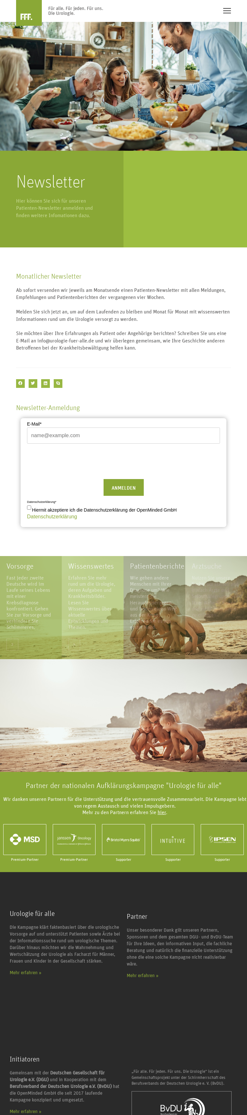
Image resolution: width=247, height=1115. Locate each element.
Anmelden (124, 488)
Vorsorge (19, 566)
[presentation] (76, 460)
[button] (20, 383)
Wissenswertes (91, 566)
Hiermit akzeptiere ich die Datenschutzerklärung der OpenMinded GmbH (104, 510)
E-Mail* (34, 424)
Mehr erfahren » (25, 972)
